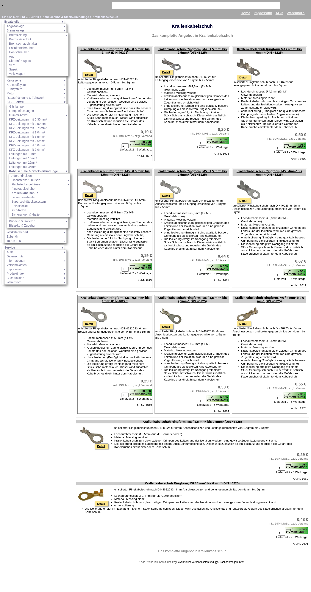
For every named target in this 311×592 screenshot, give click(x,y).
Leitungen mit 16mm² (23, 158)
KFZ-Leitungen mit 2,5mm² (27, 141)
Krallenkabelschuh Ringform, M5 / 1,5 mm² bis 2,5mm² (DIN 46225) (192, 172)
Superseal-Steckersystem (28, 201)
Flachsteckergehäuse (25, 184)
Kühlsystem (14, 89)
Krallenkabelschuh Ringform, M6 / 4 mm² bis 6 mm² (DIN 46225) (269, 299)
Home (245, 13)
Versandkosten (17, 265)
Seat (12, 65)
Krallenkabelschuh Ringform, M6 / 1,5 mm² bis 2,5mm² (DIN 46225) (192, 299)
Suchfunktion (15, 278)
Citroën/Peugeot (20, 61)
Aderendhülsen (21, 175)
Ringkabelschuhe (22, 188)
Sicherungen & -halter (26, 214)
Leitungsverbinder (23, 197)
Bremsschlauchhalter (23, 43)
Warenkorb (296, 13)
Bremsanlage (16, 30)
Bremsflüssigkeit (20, 39)
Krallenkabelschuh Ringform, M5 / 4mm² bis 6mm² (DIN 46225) (269, 172)
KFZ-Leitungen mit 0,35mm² (28, 119)
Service (9, 247)
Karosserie (14, 80)
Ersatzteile (11, 21)
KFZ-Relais (19, 210)
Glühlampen (17, 106)
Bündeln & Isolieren (22, 221)
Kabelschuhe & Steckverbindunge (65, 17)
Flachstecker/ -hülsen (25, 180)
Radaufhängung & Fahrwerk (25, 97)
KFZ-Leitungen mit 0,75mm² (28, 128)
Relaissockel (19, 206)
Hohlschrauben (19, 52)
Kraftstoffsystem (17, 84)
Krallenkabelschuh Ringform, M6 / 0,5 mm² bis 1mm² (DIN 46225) (115, 299)
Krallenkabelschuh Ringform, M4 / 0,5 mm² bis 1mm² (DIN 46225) (115, 50)
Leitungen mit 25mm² (23, 162)
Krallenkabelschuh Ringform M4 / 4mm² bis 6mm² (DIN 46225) (269, 50)
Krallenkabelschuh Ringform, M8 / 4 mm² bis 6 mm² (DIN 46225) (192, 483)
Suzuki (13, 69)
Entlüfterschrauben (21, 48)
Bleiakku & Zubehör (22, 225)
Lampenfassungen (21, 111)
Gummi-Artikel (18, 115)
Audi (12, 56)
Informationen (16, 260)
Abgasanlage (15, 26)
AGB (279, 13)
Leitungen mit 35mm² (23, 167)
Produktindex (15, 273)
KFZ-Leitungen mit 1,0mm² (27, 132)
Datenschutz (15, 256)
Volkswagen (17, 73)
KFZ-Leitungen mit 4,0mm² (27, 145)
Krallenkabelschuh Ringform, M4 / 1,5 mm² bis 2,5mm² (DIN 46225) (192, 50)
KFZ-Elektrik (30, 17)
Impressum (263, 13)
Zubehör (12, 236)
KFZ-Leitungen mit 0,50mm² (28, 123)
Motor (10, 93)
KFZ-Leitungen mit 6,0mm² (27, 149)
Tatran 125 (14, 241)
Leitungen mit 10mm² (23, 154)
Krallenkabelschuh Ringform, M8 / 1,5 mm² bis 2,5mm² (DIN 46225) (192, 421)
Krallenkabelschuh (105, 17)
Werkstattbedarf (17, 232)
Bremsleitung (18, 35)
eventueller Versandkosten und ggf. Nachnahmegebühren (211, 562)
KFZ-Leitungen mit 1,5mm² (27, 136)
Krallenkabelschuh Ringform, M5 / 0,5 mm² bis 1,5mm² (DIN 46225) (115, 172)
